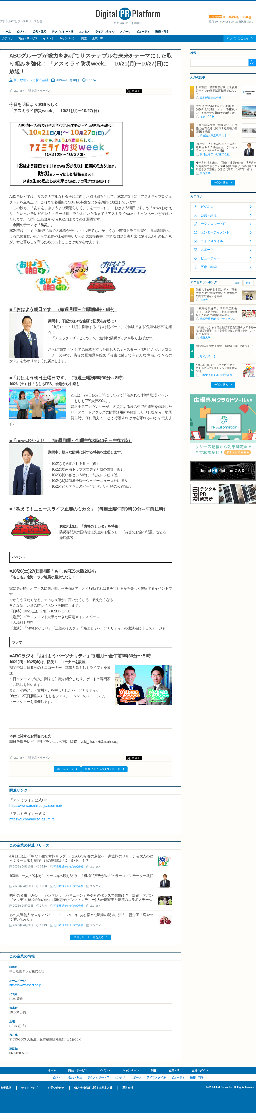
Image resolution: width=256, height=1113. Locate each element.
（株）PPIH (207, 116)
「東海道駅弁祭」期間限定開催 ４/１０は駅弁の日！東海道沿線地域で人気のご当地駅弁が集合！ (218, 312)
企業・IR (97, 38)
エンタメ (84, 31)
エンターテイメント (215, 232)
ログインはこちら (238, 38)
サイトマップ (29, 1087)
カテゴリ (7, 38)
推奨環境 (5, 1087)
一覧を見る (221, 182)
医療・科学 (162, 31)
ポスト (136, 91)
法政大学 (205, 299)
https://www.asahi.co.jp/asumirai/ (35, 805)
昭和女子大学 (208, 356)
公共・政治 (39, 31)
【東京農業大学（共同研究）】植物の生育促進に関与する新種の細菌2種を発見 (216, 128)
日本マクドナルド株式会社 (216, 375)
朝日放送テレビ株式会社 (30, 80)
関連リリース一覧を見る (89, 937)
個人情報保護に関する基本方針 (93, 1087)
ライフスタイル (104, 31)
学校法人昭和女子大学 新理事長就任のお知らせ (224, 346)
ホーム (7, 31)
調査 (84, 38)
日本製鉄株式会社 (210, 97)
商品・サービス (28, 38)
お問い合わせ (56, 1087)
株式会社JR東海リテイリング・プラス (223, 318)
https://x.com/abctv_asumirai (32, 819)
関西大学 (205, 173)
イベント (48, 38)
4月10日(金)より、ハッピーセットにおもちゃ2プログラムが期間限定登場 (216, 368)
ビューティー (210, 258)
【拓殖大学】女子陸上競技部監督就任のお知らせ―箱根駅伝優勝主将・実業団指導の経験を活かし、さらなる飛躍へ (226, 331)
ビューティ (143, 31)
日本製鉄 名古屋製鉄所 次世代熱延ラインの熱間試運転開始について (216, 90)
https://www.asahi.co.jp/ (25, 985)
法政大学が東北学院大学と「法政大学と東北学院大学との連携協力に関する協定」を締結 (216, 293)
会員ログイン (200, 1070)
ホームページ (65, 769)
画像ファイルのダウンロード (102, 769)
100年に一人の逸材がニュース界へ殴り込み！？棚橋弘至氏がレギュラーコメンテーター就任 (81, 876)
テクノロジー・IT (62, 31)
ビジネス (21, 31)
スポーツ (125, 31)
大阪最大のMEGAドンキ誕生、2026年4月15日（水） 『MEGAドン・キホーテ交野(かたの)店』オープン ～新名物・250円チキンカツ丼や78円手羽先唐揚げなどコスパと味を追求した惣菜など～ (216, 114)
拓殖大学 (205, 337)
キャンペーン (67, 38)
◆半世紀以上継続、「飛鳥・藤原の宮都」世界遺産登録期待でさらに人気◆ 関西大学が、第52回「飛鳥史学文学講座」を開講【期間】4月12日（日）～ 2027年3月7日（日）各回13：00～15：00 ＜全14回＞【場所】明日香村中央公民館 (226, 169)
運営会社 (127, 1087)
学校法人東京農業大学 (213, 135)
